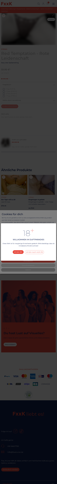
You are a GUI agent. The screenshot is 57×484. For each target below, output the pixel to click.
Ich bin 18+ (18, 252)
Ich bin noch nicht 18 (34, 252)
